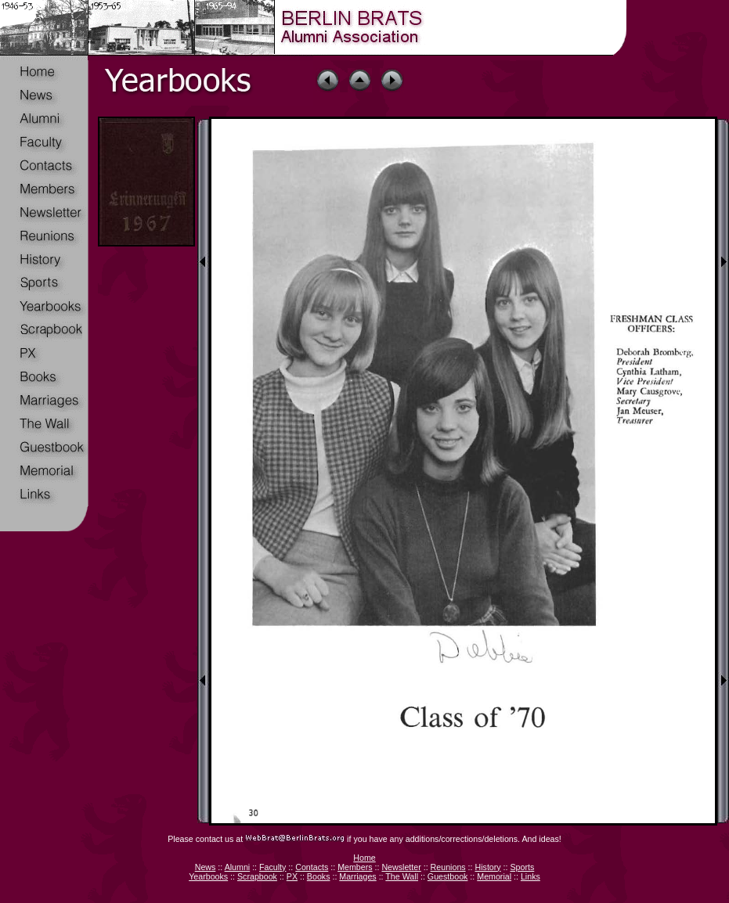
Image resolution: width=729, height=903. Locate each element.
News (205, 867)
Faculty (272, 867)
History (487, 867)
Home (364, 857)
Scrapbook (257, 876)
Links (530, 876)
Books (318, 876)
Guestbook (448, 876)
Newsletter (400, 867)
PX (292, 876)
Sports (522, 867)
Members (354, 867)
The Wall (401, 876)
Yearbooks (208, 876)
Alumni (238, 867)
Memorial (494, 876)
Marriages (357, 876)
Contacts (311, 867)
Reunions (448, 867)
